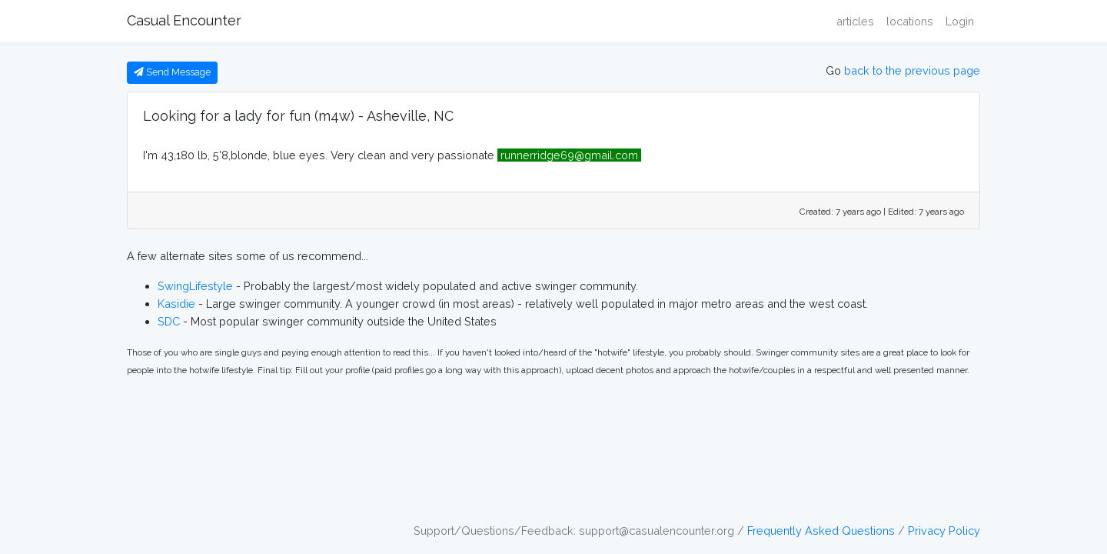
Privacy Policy (944, 530)
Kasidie (176, 303)
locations (909, 21)
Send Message (172, 72)
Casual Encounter (184, 20)
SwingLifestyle (195, 285)
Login (960, 21)
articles (855, 21)
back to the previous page (912, 70)
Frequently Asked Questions (821, 530)
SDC (169, 321)
